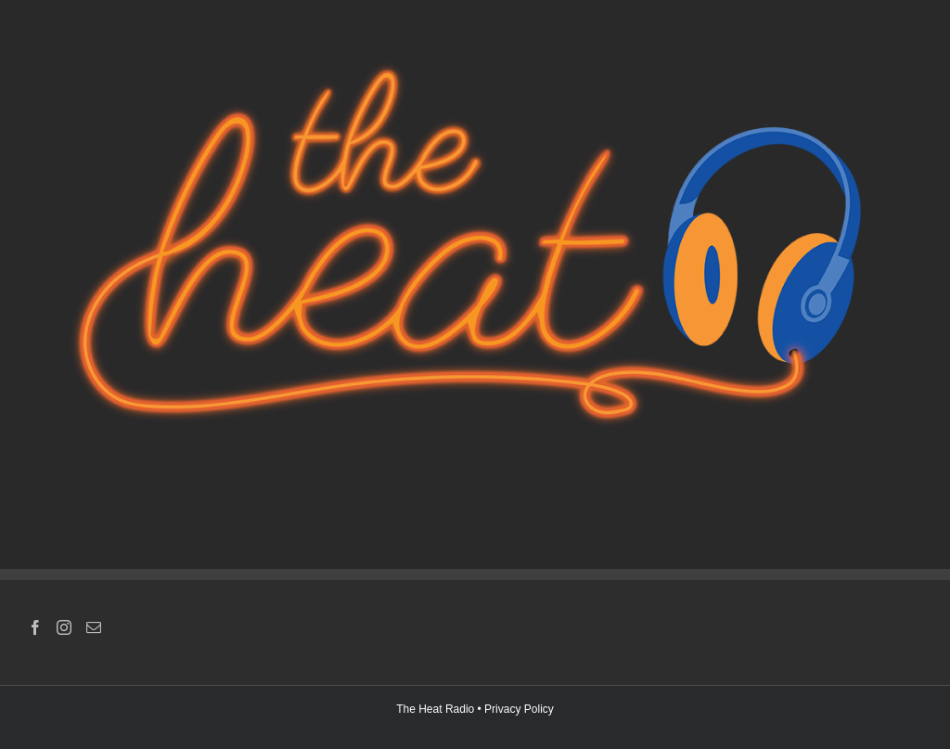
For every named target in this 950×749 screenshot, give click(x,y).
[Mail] (93, 627)
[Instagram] (64, 627)
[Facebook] (35, 627)
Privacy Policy (519, 709)
